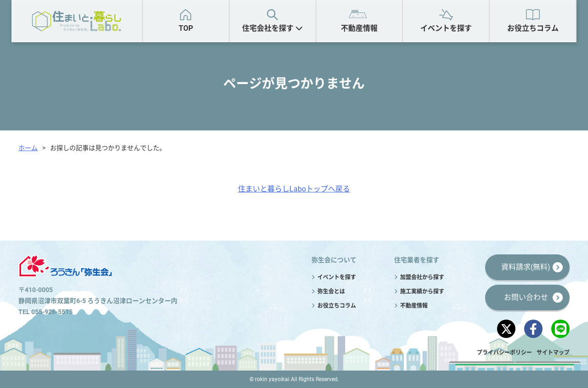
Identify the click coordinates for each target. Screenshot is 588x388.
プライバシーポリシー (504, 352)
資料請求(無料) (525, 267)
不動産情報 (359, 28)
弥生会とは (331, 291)
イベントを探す (446, 28)
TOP (186, 28)
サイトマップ (553, 352)
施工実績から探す (422, 291)
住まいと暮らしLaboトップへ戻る (294, 189)
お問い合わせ (526, 297)
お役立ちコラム (533, 28)
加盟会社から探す (422, 277)
